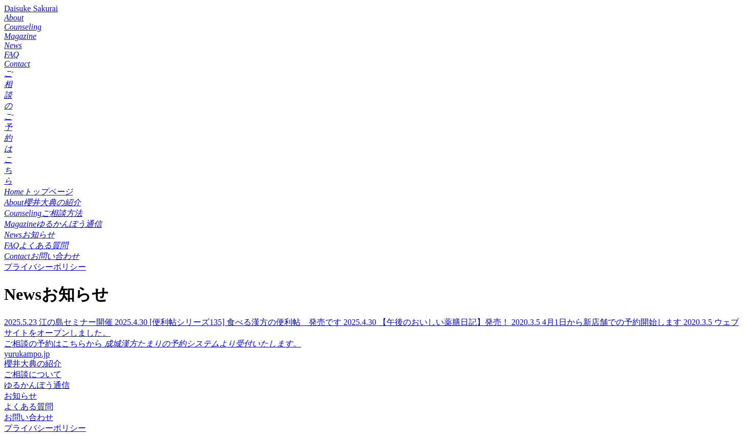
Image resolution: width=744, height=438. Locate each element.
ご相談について (32, 374)
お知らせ (20, 395)
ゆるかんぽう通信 (37, 385)
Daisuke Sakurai (31, 8)
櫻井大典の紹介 (32, 363)
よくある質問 (28, 406)
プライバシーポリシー (45, 266)
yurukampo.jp (27, 353)
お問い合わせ (28, 417)
